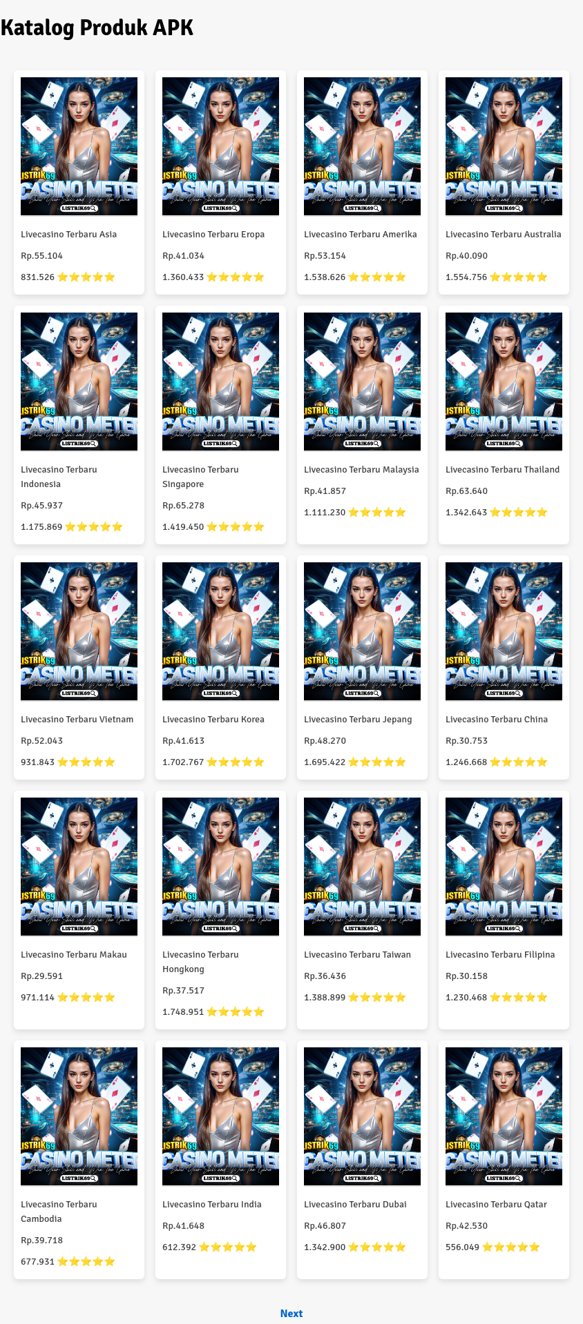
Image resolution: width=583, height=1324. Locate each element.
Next (291, 1314)
